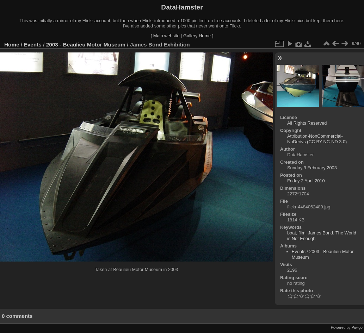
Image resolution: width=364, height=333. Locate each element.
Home (11, 45)
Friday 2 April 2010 (306, 180)
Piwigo (357, 327)
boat (291, 232)
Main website (166, 35)
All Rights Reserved (307, 123)
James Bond (320, 232)
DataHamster (182, 7)
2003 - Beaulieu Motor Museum (85, 45)
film (302, 232)
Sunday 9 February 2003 (312, 167)
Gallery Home (197, 35)
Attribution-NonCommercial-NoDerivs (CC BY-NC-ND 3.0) (317, 138)
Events (33, 45)
